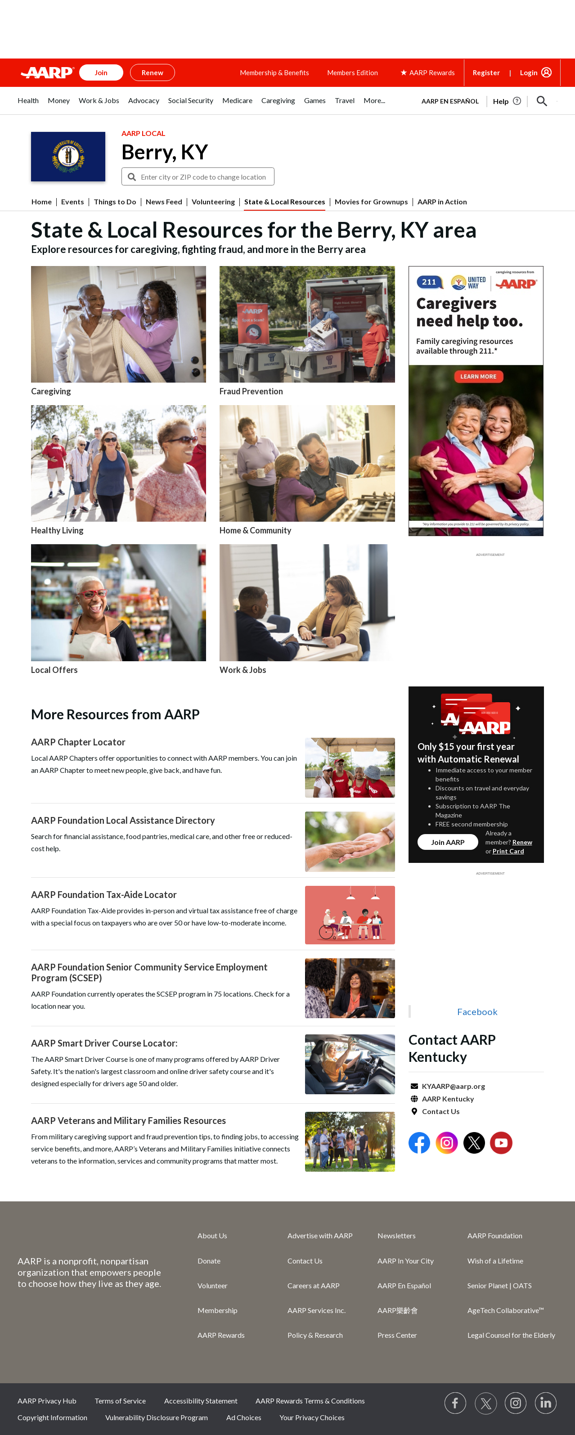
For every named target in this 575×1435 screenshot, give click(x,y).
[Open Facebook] (419, 1144)
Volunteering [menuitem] (213, 201)
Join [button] (101, 72)
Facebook (477, 1011)
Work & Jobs (243, 670)
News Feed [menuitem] (164, 201)
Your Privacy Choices (312, 1417)
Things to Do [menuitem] (115, 201)
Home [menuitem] (41, 201)
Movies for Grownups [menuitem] (371, 201)
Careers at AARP (314, 1285)
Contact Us (441, 1111)
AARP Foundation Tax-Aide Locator (104, 894)
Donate (209, 1260)
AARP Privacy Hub (47, 1400)
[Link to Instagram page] (516, 1403)
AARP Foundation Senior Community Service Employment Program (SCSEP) (149, 972)
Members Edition (352, 72)
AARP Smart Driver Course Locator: (104, 1043)
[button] (542, 101)
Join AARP (448, 842)
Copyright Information (52, 1417)
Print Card (508, 851)
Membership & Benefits (274, 72)
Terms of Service (120, 1400)
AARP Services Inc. (317, 1310)
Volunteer (213, 1285)
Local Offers (54, 670)
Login (529, 72)
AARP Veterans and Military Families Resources (128, 1120)
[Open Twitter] (474, 1144)
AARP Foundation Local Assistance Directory (123, 820)
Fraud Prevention (251, 391)
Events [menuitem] (72, 201)
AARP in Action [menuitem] (442, 201)
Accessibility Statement (201, 1400)
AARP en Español (450, 101)
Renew (522, 842)
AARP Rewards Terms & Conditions (310, 1400)
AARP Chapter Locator (78, 741)
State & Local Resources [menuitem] (284, 201)
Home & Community (256, 530)
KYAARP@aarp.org (453, 1086)
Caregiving (51, 391)
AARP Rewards (221, 1335)
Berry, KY (164, 152)
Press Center (397, 1335)
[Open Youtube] (501, 1144)
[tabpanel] (485, 100)
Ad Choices (243, 1417)
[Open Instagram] (446, 1144)
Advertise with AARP (320, 1235)
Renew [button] (152, 72)
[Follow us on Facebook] (456, 1403)
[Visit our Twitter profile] (486, 1403)
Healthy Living (57, 530)
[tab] (28, 105)
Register (486, 72)
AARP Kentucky (448, 1098)
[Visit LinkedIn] (546, 1403)
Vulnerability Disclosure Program (156, 1417)
